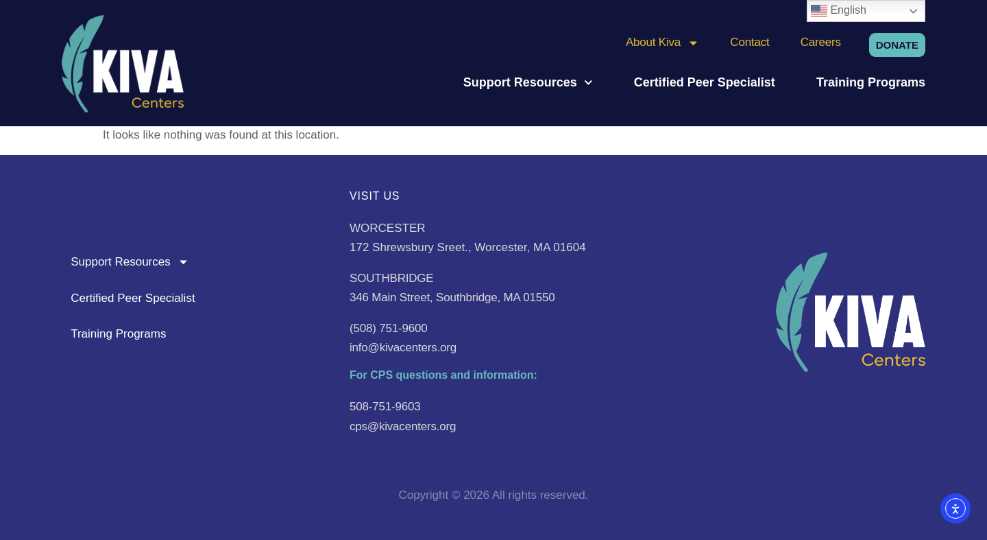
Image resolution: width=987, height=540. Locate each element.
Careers (821, 42)
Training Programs (870, 82)
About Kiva (662, 42)
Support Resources (528, 82)
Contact (749, 42)
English (838, 11)
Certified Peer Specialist (704, 82)
